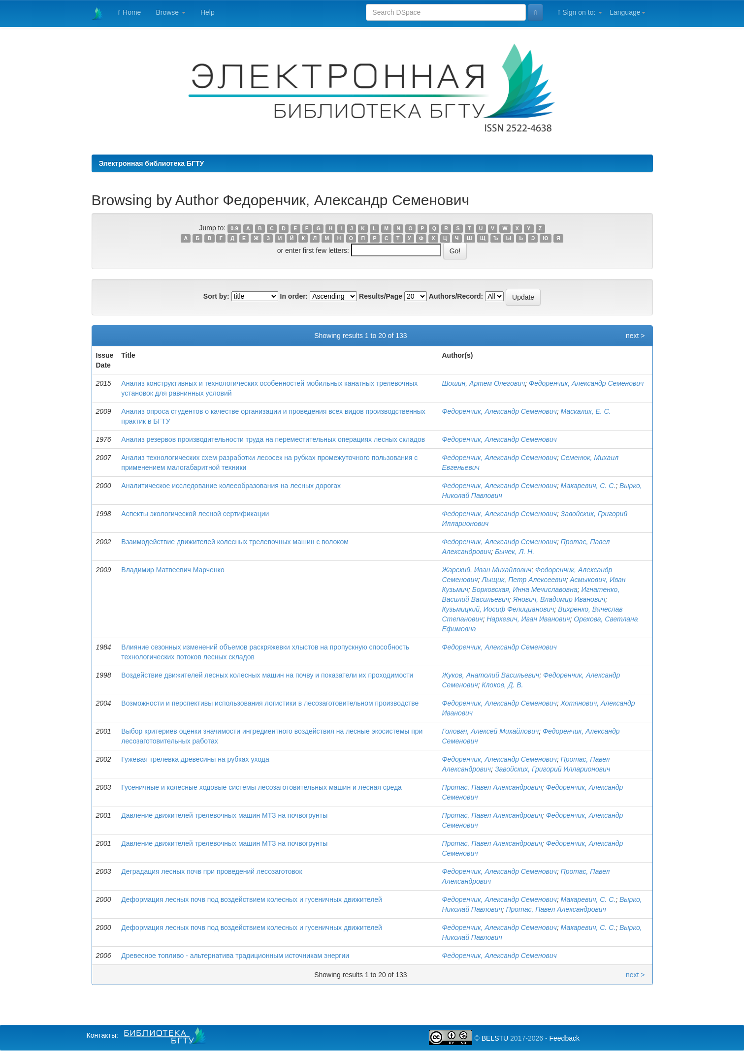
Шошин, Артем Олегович (483, 383)
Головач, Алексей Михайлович (490, 731)
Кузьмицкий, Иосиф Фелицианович (498, 609)
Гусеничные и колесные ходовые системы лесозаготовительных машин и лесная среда (261, 787)
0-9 (234, 228)
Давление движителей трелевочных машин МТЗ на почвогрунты (224, 815)
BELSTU (495, 1038)
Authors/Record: (456, 296)
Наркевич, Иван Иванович (528, 619)
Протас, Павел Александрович (492, 787)
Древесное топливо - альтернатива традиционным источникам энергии (235, 955)
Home (129, 12)
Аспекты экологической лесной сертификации (195, 514)
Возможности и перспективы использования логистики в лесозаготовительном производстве (270, 703)
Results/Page (380, 296)
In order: (294, 296)
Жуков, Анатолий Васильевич (490, 675)
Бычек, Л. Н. (514, 552)
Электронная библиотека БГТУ (151, 163)
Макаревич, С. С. (588, 486)
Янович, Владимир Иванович (559, 599)
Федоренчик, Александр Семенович (586, 383)
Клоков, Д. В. (502, 685)
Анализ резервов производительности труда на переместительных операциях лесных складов (273, 439)
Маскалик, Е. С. (586, 411)
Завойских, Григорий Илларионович (552, 769)
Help (207, 12)
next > (635, 336)
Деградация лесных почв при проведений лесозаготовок (211, 871)
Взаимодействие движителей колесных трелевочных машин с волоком (235, 542)
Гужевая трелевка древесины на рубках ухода (195, 759)
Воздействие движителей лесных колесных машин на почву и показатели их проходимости (267, 675)
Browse (171, 12)
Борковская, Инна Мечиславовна (525, 589)
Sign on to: (580, 12)
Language (627, 12)
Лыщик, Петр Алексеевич (524, 580)
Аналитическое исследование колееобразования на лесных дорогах (231, 486)
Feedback (564, 1038)
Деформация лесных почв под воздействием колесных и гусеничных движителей (251, 899)
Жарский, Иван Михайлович (486, 570)
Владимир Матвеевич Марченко (172, 570)
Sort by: (216, 296)
